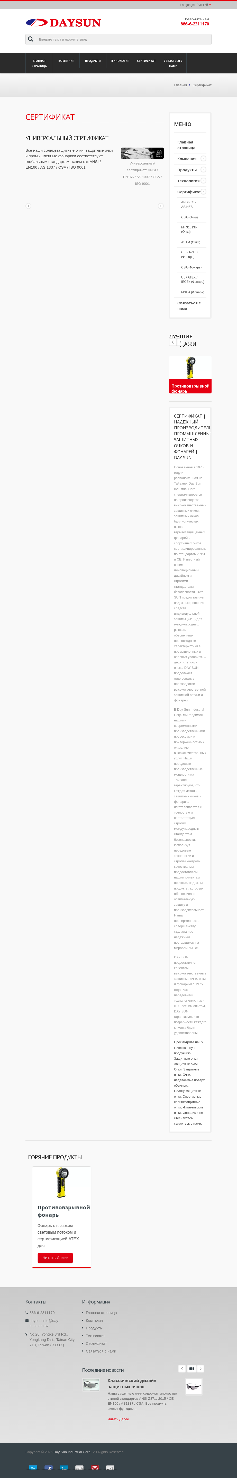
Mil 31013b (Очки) (189, 230)
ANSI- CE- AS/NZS (188, 204)
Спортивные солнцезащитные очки (188, 1102)
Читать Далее (118, 1419)
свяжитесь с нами (187, 1123)
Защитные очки (186, 1058)
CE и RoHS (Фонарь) (189, 254)
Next (173, 342)
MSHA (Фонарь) (192, 292)
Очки (177, 1069)
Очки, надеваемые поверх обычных (189, 1080)
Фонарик (189, 1113)
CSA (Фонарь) (191, 267)
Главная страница (39, 63)
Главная (180, 85)
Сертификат (146, 60)
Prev (180, 342)
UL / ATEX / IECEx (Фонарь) (192, 280)
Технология (119, 60)
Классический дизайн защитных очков (132, 1383)
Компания (66, 60)
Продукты (93, 60)
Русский (202, 5)
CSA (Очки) (189, 217)
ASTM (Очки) (190, 242)
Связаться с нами (173, 63)
